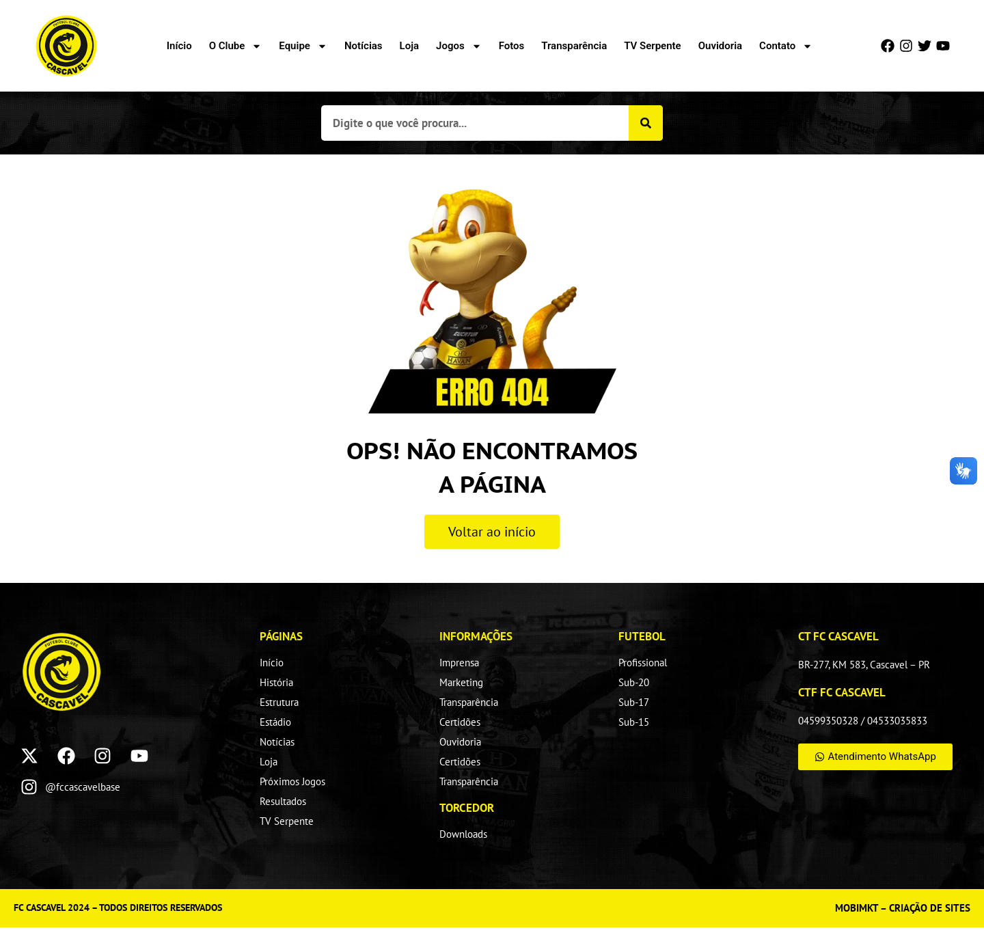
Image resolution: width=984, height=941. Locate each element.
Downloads (463, 834)
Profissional (642, 662)
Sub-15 (633, 721)
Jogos (459, 46)
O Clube (235, 46)
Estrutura (279, 702)
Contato (785, 46)
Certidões (459, 721)
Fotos (512, 46)
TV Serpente (652, 46)
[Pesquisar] (646, 123)
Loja (409, 46)
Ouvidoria (720, 46)
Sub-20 (633, 682)
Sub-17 (633, 702)
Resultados (283, 801)
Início (179, 46)
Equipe (303, 46)
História (276, 682)
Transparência (574, 46)
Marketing (461, 682)
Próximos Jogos (292, 781)
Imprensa (459, 662)
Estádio (275, 721)
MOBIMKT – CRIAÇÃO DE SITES (902, 907)
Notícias (363, 46)
